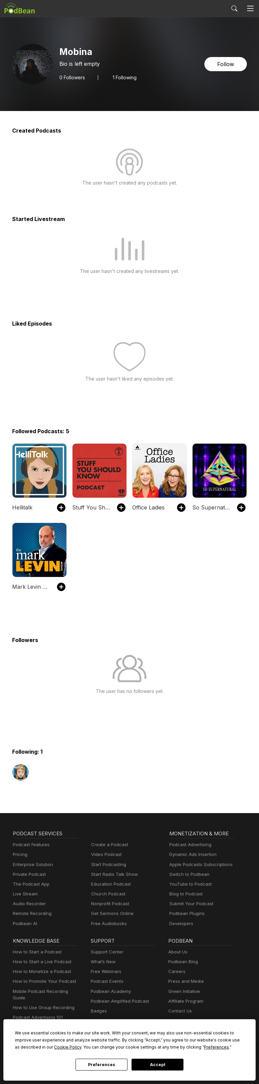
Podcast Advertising (188, 844)
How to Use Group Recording (42, 1001)
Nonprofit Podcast (108, 903)
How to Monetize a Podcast (40, 971)
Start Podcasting (107, 864)
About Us (177, 951)
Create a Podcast (108, 844)
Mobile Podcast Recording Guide (45, 991)
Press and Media (185, 981)
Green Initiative (183, 991)
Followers (71, 77)
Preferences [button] (148, 1047)
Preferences (101, 1064)
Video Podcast (105, 854)
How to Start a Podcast (35, 951)
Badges (98, 1010)
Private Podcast (28, 874)
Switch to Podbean (187, 874)
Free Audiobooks (107, 923)
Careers (176, 971)
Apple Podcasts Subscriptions (198, 864)
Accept (157, 1064)
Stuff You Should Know (91, 507)
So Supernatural (211, 507)
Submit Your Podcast (189, 903)
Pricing (19, 854)
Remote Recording (31, 913)
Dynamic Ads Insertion (191, 854)
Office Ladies (148, 507)
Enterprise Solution (31, 864)
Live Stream (24, 893)
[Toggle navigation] (250, 8)
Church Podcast (107, 893)
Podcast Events (106, 981)
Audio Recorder (28, 903)
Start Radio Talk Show (113, 874)
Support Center (106, 951)
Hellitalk (21, 507)
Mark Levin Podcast (31, 586)
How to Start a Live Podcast (40, 961)
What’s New (102, 961)
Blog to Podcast (184, 893)
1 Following (123, 77)
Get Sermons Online (111, 913)
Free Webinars (105, 971)
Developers (180, 923)
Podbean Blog (182, 961)
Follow (226, 64)
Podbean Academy (109, 991)
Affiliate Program (184, 1001)
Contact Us (179, 1010)
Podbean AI (24, 923)
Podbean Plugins (186, 913)
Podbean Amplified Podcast (118, 1001)
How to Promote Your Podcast (42, 981)
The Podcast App (30, 884)
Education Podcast (109, 884)
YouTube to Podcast (189, 884)
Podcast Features (30, 844)
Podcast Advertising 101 (37, 1010)
